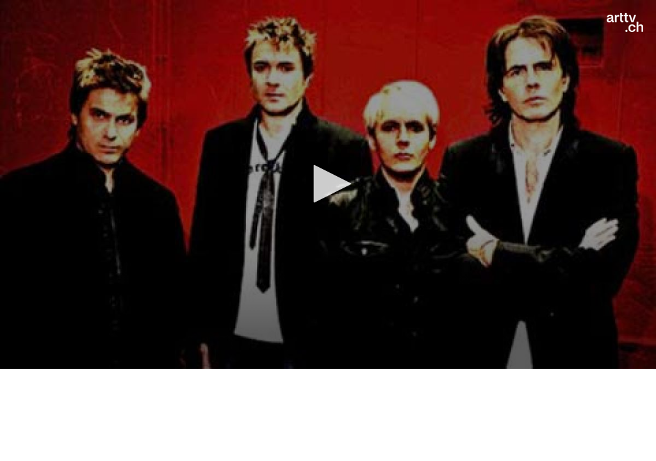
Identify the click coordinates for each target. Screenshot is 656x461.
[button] (328, 184)
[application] (328, 184)
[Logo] (625, 22)
